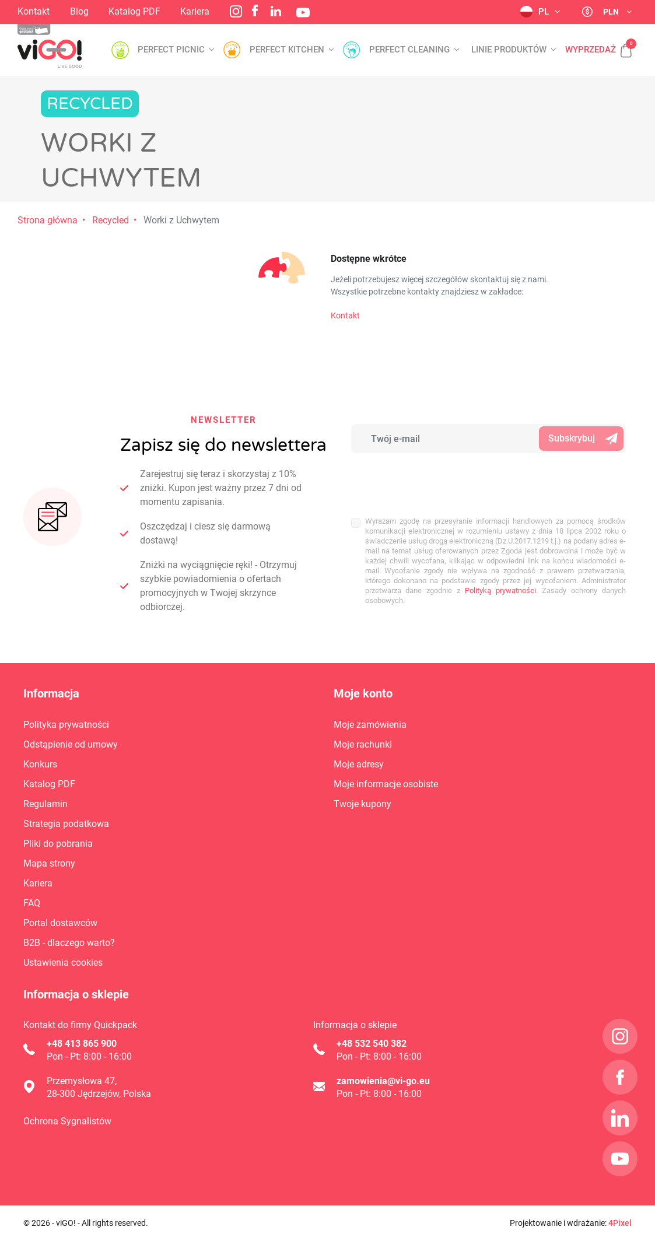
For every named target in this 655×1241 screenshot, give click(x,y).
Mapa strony (49, 863)
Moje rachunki (363, 744)
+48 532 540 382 (372, 1043)
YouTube (303, 12)
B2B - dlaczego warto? (69, 942)
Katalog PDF (134, 11)
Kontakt (33, 11)
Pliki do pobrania (58, 843)
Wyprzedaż (590, 49)
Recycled (110, 220)
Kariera (194, 11)
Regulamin (45, 803)
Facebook (255, 10)
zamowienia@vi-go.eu (383, 1080)
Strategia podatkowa (66, 823)
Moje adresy (359, 764)
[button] (620, 44)
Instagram (236, 11)
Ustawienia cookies (63, 962)
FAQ (31, 903)
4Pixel (620, 1223)
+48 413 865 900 (82, 1043)
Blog (79, 11)
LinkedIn (276, 11)
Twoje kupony (362, 803)
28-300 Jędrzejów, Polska (99, 1093)
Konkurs (40, 764)
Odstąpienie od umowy (70, 744)
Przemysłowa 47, (82, 1080)
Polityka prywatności (66, 724)
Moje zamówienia (370, 724)
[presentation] (428, 479)
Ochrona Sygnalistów (67, 1121)
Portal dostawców (60, 922)
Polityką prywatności (500, 590)
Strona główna (47, 220)
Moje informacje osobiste (386, 784)
